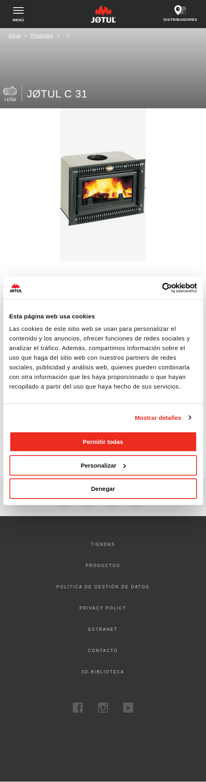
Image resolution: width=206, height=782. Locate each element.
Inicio (14, 35)
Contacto (103, 650)
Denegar (103, 488)
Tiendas (103, 544)
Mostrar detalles (158, 417)
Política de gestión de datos (102, 587)
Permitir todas (103, 441)
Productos (41, 35)
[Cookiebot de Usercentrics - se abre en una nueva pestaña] (162, 288)
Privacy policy (103, 608)
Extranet (103, 629)
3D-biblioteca (103, 672)
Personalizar (103, 465)
